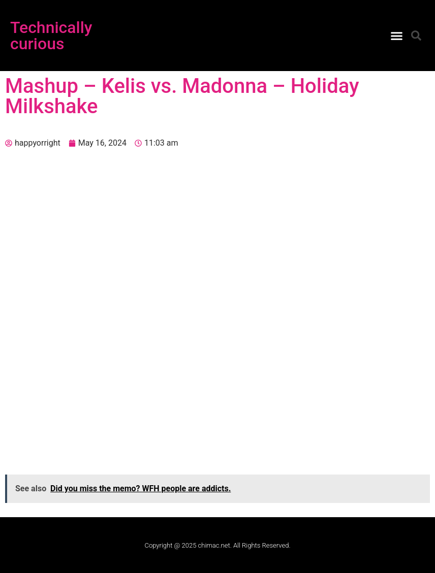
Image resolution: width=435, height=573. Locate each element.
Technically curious (51, 35)
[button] (396, 35)
